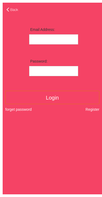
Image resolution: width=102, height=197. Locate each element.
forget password (18, 109)
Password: (38, 61)
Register (92, 109)
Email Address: (42, 29)
